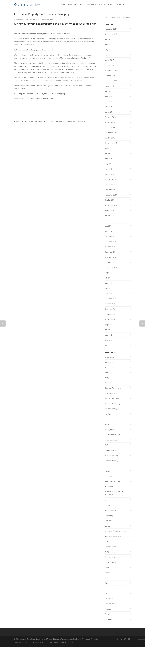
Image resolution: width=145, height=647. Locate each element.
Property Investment (112, 557)
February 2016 (110, 117)
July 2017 (108, 39)
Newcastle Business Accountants (117, 531)
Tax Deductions (111, 604)
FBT (106, 445)
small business (110, 562)
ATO (106, 367)
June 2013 (108, 283)
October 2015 (110, 138)
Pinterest (48, 121)
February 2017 (110, 65)
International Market (113, 481)
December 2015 (111, 127)
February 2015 (110, 179)
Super (107, 583)
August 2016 (109, 86)
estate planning (111, 440)
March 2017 (109, 60)
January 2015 (110, 184)
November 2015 (111, 133)
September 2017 (111, 34)
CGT (106, 419)
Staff (106, 578)
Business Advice (111, 393)
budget (107, 377)
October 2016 (110, 75)
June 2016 (108, 96)
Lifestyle (108, 505)
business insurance (112, 398)
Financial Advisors (111, 455)
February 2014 (110, 242)
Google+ (60, 121)
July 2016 (108, 91)
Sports (107, 572)
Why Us (81, 4)
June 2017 (108, 44)
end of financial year (112, 435)
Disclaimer (40, 639)
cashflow (108, 414)
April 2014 (108, 231)
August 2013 (109, 273)
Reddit (38, 121)
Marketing (109, 515)
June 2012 (108, 335)
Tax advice (109, 598)
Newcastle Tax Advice (113, 536)
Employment (109, 429)
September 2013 (111, 267)
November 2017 (111, 29)
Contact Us (120, 4)
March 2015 (109, 174)
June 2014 (108, 221)
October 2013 (110, 262)
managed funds (111, 510)
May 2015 (108, 164)
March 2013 (109, 293)
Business (108, 383)
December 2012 (111, 309)
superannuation (111, 588)
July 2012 (108, 330)
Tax (106, 593)
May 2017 (108, 50)
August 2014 (109, 210)
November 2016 (111, 70)
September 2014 (111, 205)
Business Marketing (112, 403)
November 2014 (111, 195)
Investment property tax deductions (39, 19)
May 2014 (108, 226)
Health (107, 471)
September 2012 (111, 319)
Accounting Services (96, 4)
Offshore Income (111, 547)
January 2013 (110, 304)
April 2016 (108, 107)
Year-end (108, 619)
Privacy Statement (54, 639)
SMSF (107, 567)
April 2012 (108, 345)
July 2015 (108, 153)
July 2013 (108, 278)
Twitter (29, 121)
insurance (108, 476)
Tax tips (108, 609)
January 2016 (110, 122)
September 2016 (111, 81)
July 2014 (108, 216)
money (107, 526)
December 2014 (111, 190)
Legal (107, 500)
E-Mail (81, 121)
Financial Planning (111, 461)
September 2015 (111, 143)
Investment (109, 487)
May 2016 (108, 101)
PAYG (107, 552)
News (110, 4)
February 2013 (110, 299)
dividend (108, 424)
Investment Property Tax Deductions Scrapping (41, 14)
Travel (107, 614)
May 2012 (108, 340)
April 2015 (108, 169)
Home (63, 4)
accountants (109, 357)
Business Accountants (113, 388)
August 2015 (109, 148)
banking (108, 372)
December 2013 (111, 252)
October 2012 (110, 314)
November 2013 (111, 257)
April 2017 (108, 55)
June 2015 (108, 158)
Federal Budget (110, 450)
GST (106, 466)
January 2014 (110, 247)
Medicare (108, 521)
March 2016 (109, 112)
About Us (72, 4)
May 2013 (108, 288)
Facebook (18, 121)
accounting (109, 362)
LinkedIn (71, 121)
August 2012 (109, 325)
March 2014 (109, 236)
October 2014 (110, 200)
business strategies (112, 409)
